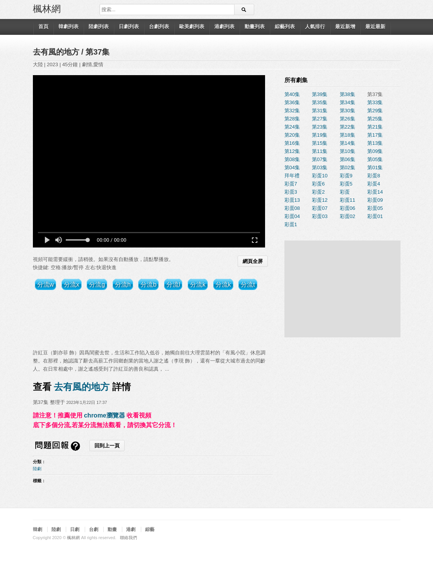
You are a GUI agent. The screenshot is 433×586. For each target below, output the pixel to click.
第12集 (292, 151)
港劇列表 (224, 26)
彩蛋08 (292, 208)
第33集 (375, 102)
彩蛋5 (346, 184)
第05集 (375, 159)
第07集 (319, 159)
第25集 (375, 119)
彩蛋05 (375, 208)
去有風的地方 (57, 52)
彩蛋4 (373, 184)
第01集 (375, 167)
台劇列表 (159, 26)
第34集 (347, 102)
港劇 (130, 529)
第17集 (375, 135)
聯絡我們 (128, 537)
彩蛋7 (290, 184)
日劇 (74, 529)
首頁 (43, 26)
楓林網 (47, 8)
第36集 (292, 102)
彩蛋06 (347, 208)
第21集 (375, 127)
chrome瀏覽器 (104, 415)
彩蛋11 (347, 200)
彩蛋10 (319, 176)
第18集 (347, 135)
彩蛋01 (375, 216)
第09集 (375, 151)
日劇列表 (129, 26)
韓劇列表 (68, 26)
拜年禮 (292, 176)
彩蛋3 (290, 192)
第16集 (292, 143)
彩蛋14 (375, 192)
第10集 (347, 151)
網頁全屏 (253, 261)
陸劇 (37, 468)
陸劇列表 (99, 26)
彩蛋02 (347, 216)
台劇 (93, 529)
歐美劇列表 (191, 26)
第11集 (319, 151)
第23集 (319, 127)
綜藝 (149, 529)
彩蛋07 (319, 208)
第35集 (319, 102)
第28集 (292, 119)
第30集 (347, 110)
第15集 (319, 143)
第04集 (292, 167)
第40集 (292, 94)
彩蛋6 (318, 184)
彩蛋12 (319, 200)
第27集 (319, 119)
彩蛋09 (375, 200)
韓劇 (37, 529)
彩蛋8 (373, 176)
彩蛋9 (346, 176)
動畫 (112, 529)
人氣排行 (315, 26)
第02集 (347, 167)
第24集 (292, 127)
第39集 (319, 94)
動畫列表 (255, 26)
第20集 (292, 135)
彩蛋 (345, 192)
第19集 (319, 135)
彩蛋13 (292, 200)
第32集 (292, 110)
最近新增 (345, 26)
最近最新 (375, 26)
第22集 (347, 127)
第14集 (347, 143)
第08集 (292, 159)
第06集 (347, 159)
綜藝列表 (285, 26)
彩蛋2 (318, 192)
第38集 (347, 94)
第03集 (319, 167)
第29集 (375, 110)
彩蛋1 (290, 224)
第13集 (375, 143)
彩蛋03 (319, 216)
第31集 (319, 110)
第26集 (347, 119)
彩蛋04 (292, 216)
